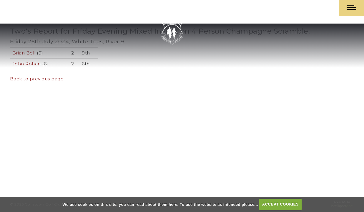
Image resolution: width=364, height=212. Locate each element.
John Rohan (26, 64)
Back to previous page (37, 79)
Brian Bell (24, 53)
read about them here (156, 204)
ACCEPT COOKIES (280, 204)
